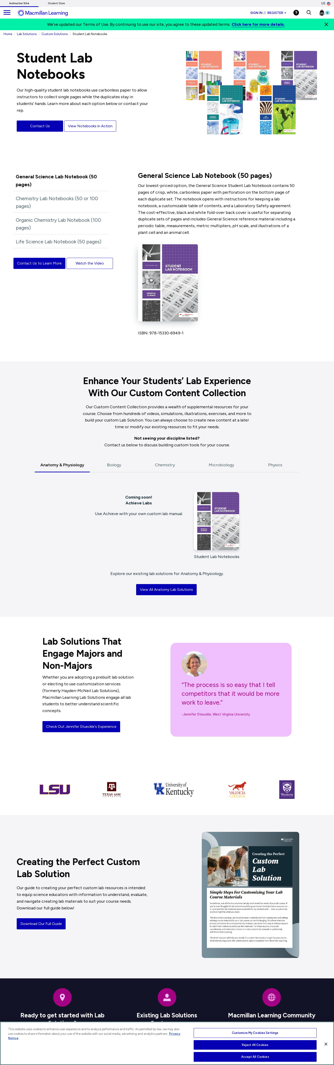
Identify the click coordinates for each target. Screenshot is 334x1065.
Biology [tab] (114, 464)
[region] (167, 1043)
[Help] (296, 12)
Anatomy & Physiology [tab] (62, 464)
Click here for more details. (258, 24)
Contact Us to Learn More (39, 263)
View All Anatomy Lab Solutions (166, 589)
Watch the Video (90, 263)
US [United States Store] (326, 3)
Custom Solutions (55, 34)
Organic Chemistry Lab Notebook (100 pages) (58, 224)
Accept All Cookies (255, 1056)
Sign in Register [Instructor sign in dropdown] (268, 13)
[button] (308, 13)
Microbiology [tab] (221, 464)
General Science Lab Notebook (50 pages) (56, 180)
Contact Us (40, 126)
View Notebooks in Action (90, 126)
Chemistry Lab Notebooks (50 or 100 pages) (57, 202)
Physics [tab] (275, 464)
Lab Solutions (27, 34)
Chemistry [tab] (165, 464)
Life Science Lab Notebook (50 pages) (58, 242)
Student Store (56, 3)
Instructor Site (19, 3)
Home (7, 34)
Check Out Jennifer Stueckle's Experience (81, 726)
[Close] (326, 24)
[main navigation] (7, 13)
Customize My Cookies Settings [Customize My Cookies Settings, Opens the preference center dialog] (255, 1033)
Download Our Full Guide (41, 923)
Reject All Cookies (255, 1045)
